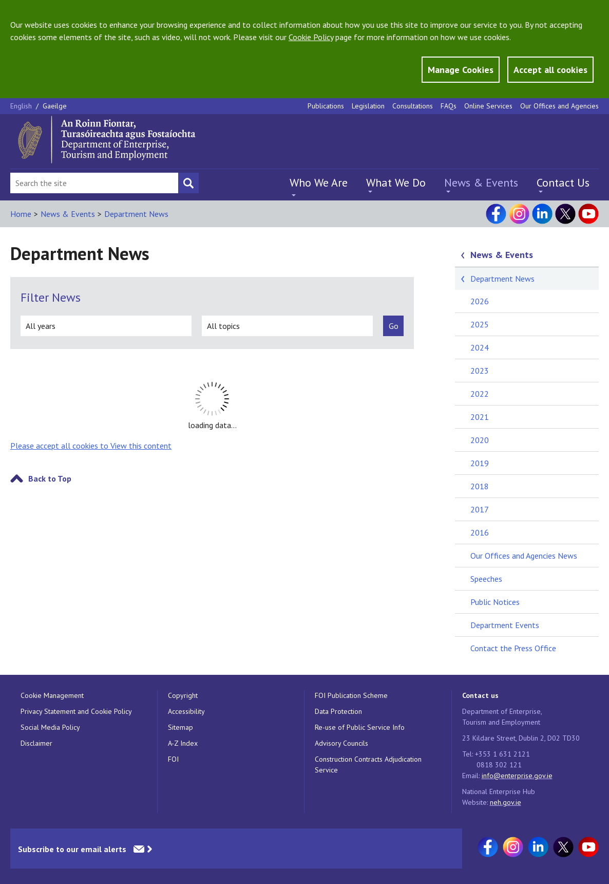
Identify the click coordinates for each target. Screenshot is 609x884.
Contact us (480, 695)
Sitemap (180, 727)
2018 (479, 486)
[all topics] (287, 326)
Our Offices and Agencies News (523, 555)
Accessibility (186, 711)
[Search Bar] (94, 183)
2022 (479, 394)
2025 (479, 324)
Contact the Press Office (513, 648)
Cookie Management (52, 695)
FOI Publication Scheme (351, 695)
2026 (479, 301)
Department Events (504, 625)
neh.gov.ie (505, 802)
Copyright (183, 695)
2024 (479, 347)
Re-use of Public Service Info (360, 727)
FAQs (448, 105)
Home (20, 214)
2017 (479, 509)
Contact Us (563, 182)
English (22, 105)
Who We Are (319, 182)
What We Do (396, 182)
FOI (173, 759)
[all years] (106, 326)
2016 (479, 532)
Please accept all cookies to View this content (91, 445)
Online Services (488, 105)
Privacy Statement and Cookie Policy (76, 711)
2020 (479, 440)
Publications (326, 105)
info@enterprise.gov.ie (517, 775)
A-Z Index (183, 743)
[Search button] (188, 183)
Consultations (412, 105)
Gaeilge (55, 105)
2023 (479, 370)
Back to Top (49, 478)
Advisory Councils (341, 743)
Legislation (368, 105)
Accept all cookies (550, 70)
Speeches (486, 579)
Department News (136, 214)
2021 (479, 417)
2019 (479, 463)
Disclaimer (36, 743)
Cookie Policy (311, 37)
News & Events (481, 182)
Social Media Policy (50, 727)
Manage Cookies (460, 70)
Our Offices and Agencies (559, 105)
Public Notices (495, 602)
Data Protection (338, 711)
